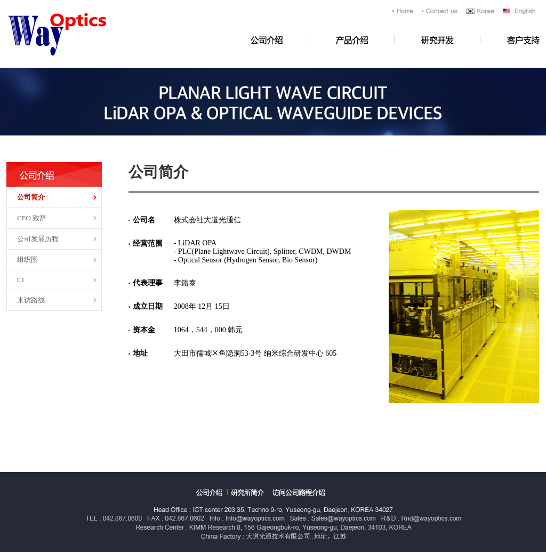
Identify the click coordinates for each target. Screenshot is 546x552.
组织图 (27, 259)
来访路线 (31, 300)
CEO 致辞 (31, 218)
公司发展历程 (38, 239)
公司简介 (31, 197)
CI (20, 280)
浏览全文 (0, 0)
